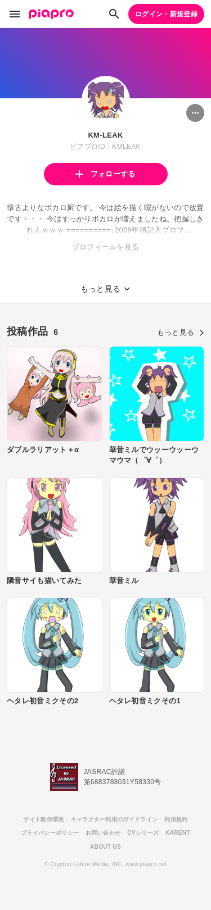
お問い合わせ (103, 833)
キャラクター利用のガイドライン (114, 819)
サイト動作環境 (43, 819)
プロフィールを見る (106, 247)
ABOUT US (105, 847)
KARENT (177, 833)
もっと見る (180, 332)
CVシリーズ (143, 833)
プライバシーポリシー (50, 833)
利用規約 (175, 819)
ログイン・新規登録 (166, 14)
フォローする (105, 174)
